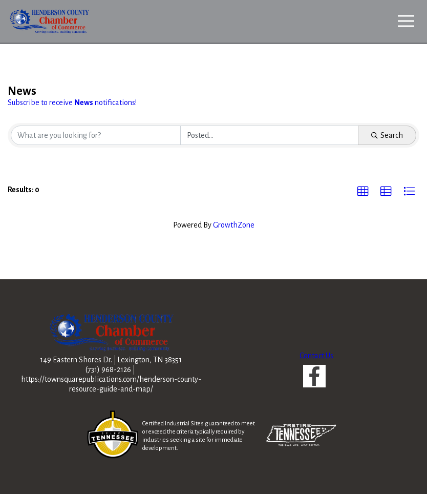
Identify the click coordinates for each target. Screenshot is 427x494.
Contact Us (316, 356)
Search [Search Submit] (387, 135)
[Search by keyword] (96, 135)
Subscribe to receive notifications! (72, 102)
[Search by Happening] (269, 135)
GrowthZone (233, 225)
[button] (363, 191)
